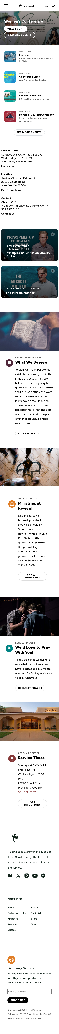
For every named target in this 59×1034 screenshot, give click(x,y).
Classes (11, 930)
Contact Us (7, 213)
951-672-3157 (10, 209)
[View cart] (53, 5)
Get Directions (32, 803)
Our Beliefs (26, 433)
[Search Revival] (47, 5)
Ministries (12, 918)
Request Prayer (30, 688)
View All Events (19, 34)
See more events (29, 132)
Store (34, 918)
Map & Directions (11, 190)
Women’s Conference (23, 21)
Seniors (23, 560)
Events (34, 907)
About (10, 907)
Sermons (12, 924)
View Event (15, 28)
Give (33, 924)
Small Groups (36, 556)
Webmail (36, 1018)
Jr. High (33, 542)
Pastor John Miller (17, 913)
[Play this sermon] (53, 234)
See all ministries (32, 576)
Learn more (8, 166)
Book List (36, 913)
